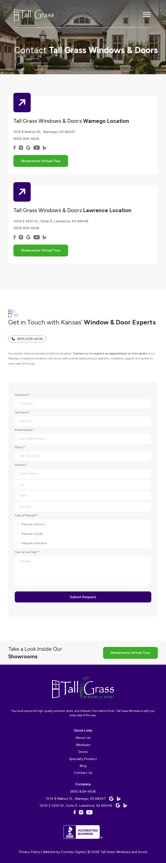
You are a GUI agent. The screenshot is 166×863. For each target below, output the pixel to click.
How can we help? (27, 552)
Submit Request (83, 597)
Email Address (25, 430)
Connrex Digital (73, 852)
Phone (20, 447)
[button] (147, 14)
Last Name (22, 412)
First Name (22, 395)
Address (21, 464)
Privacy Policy (29, 852)
